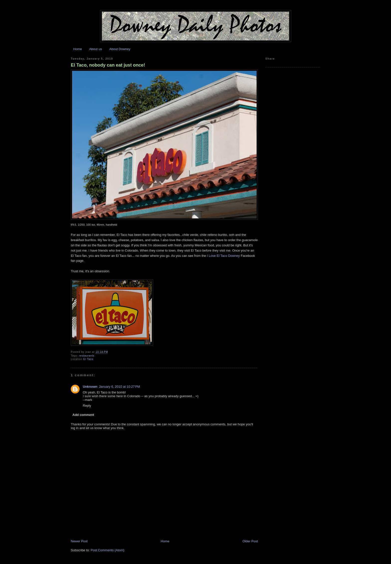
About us (95, 49)
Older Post (250, 541)
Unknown (90, 386)
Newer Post (79, 541)
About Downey (119, 49)
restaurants (87, 355)
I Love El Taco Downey (223, 256)
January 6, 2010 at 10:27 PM (119, 386)
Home (77, 49)
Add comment (83, 415)
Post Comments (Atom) (107, 550)
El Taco (88, 359)
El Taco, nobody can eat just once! (108, 65)
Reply (87, 405)
